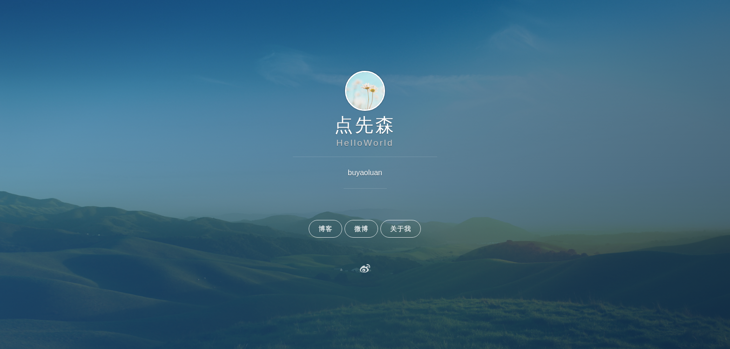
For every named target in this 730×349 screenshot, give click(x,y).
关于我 (400, 229)
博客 (325, 229)
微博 (361, 229)
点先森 (365, 125)
